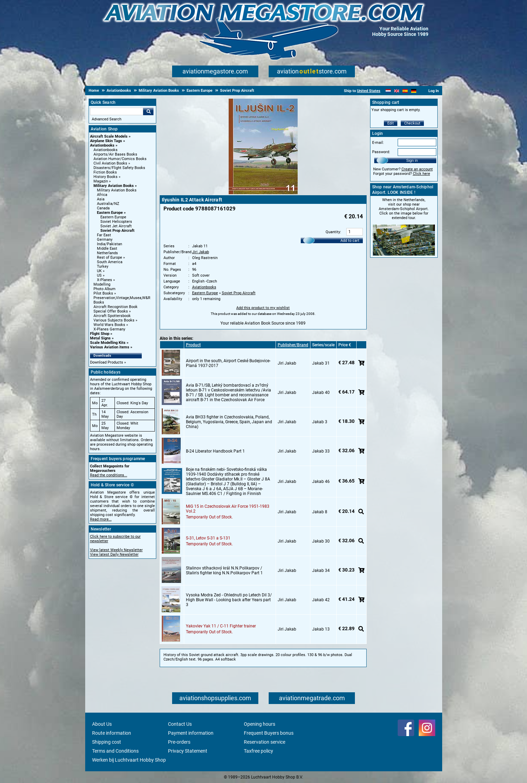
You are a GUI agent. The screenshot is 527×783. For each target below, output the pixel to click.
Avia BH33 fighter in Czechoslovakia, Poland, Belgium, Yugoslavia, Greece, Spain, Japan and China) (229, 422)
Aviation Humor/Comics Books (120, 159)
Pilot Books (103, 293)
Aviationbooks (102, 145)
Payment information (190, 733)
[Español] (405, 91)
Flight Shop (99, 333)
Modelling (101, 284)
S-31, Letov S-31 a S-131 (208, 538)
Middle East (107, 248)
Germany (104, 239)
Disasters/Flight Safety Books (119, 168)
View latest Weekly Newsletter (116, 550)
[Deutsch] (413, 91)
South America (109, 262)
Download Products (106, 362)
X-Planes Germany (109, 329)
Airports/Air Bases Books (115, 154)
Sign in (412, 160)
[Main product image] (263, 192)
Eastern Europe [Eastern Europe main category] (113, 217)
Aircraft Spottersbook (112, 316)
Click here (421, 173)
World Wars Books (109, 325)
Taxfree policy (258, 751)
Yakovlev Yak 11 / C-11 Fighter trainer (221, 626)
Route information (111, 733)
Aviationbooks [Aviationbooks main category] (105, 150)
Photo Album (104, 289)
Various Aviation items (109, 347)
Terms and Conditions (115, 751)
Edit (390, 123)
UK (99, 271)
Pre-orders (179, 742)
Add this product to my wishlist (263, 308)
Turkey (102, 266)
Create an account (417, 169)
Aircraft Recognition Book (115, 307)
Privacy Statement (187, 751)
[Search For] (116, 111)
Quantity (333, 232)
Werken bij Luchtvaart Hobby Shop (129, 760)
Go (148, 111)
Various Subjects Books (114, 320)
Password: (381, 152)
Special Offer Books (110, 311)
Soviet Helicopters (116, 221)
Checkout (412, 123)
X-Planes (104, 280)
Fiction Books (105, 172)
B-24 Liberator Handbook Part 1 (215, 451)
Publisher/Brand (293, 345)
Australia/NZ (108, 203)
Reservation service (264, 742)
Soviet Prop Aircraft (117, 230)
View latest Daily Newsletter (114, 554)
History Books (105, 177)
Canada (103, 208)
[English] (396, 91)
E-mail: (378, 142)
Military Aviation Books (113, 186)
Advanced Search (106, 119)
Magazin (100, 181)
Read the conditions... (108, 475)
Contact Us (180, 724)
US (99, 275)
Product (193, 345)
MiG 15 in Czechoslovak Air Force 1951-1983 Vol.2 (227, 509)
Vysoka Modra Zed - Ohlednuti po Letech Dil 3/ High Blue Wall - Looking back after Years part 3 (229, 600)
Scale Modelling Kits (108, 342)
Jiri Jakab (200, 252)
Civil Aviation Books (110, 163)
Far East (104, 235)
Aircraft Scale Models (109, 136)
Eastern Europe (110, 212)
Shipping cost (106, 742)
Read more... (101, 519)
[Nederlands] (388, 91)
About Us (102, 724)
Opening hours (259, 724)
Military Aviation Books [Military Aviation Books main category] (117, 190)
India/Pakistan (109, 244)
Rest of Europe (109, 257)
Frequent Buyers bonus (269, 733)
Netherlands (107, 253)
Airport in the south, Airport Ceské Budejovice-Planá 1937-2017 (228, 363)
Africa (102, 194)
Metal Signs (100, 338)
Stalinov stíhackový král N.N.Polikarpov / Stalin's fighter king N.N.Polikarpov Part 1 (224, 570)
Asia (101, 199)
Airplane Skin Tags (106, 141)
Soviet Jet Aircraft (116, 226)
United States (368, 91)
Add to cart (349, 240)
